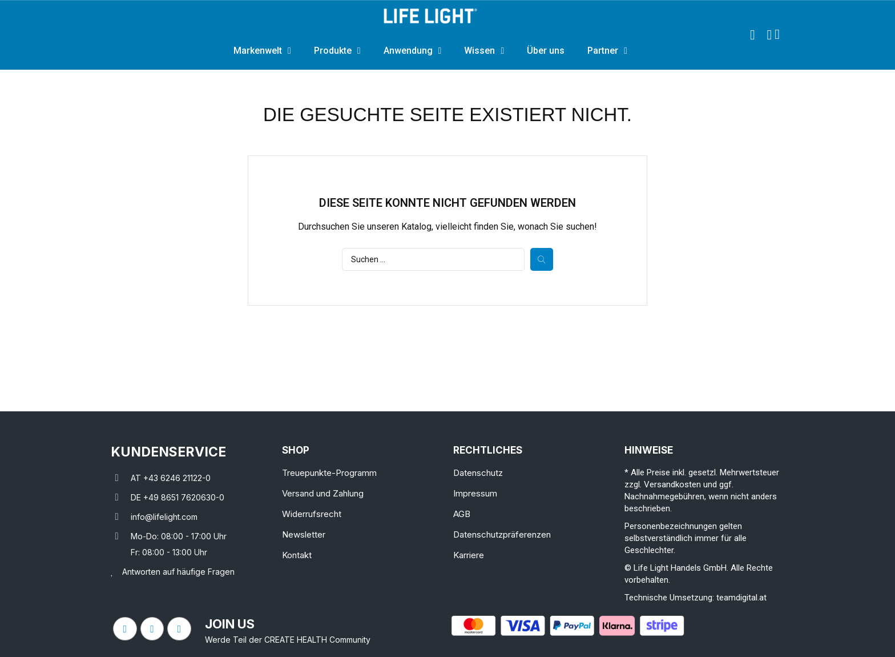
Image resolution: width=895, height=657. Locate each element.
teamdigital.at (741, 597)
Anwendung (413, 51)
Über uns (546, 50)
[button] (752, 35)
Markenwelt (262, 51)
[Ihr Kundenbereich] (769, 35)
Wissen (484, 51)
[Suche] (433, 259)
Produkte (337, 51)
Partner (607, 51)
